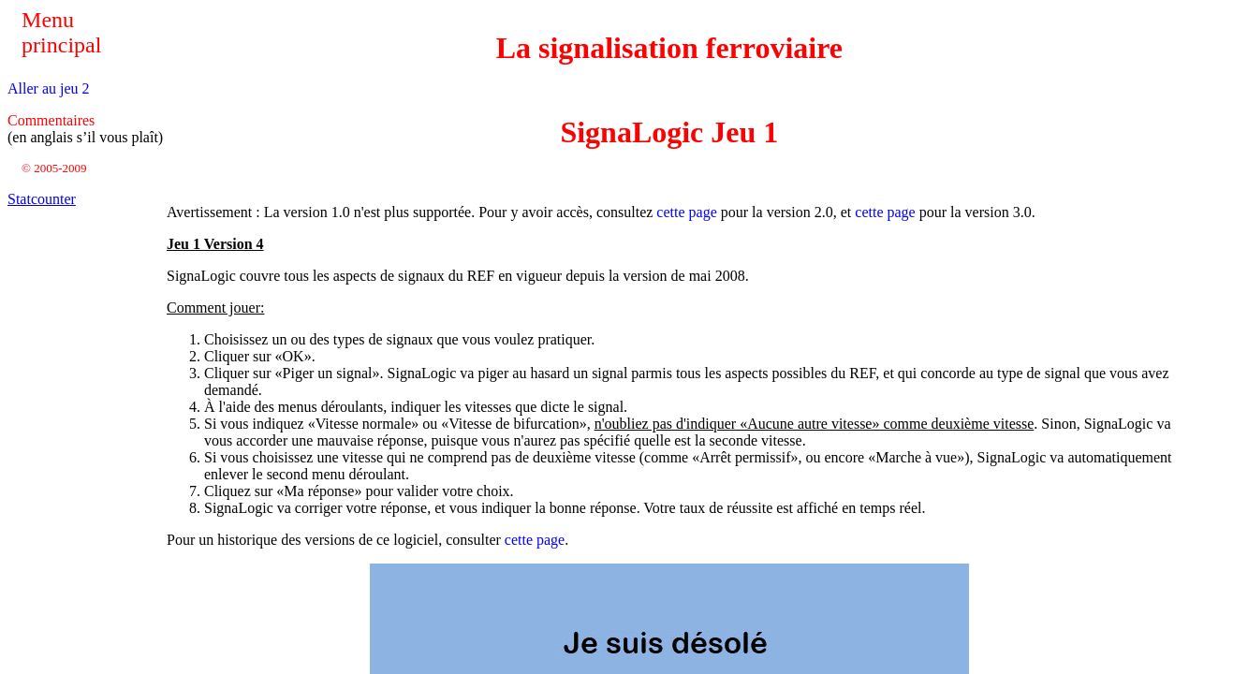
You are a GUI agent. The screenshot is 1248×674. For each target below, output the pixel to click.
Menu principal (61, 32)
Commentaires (51, 120)
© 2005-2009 (54, 168)
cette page (686, 212)
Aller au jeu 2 (48, 88)
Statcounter (41, 199)
